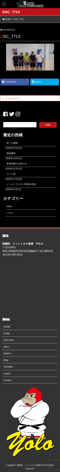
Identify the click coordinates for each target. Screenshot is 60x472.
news (9, 206)
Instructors (9, 340)
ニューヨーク (12, 98)
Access (7, 373)
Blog (6, 360)
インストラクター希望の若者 (21, 184)
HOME (7, 326)
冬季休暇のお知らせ (17, 163)
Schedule (8, 366)
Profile (7, 333)
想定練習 (11, 153)
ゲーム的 (11, 174)
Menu (6, 346)
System (7, 353)
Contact (7, 380)
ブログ (10, 213)
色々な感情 (12, 143)
